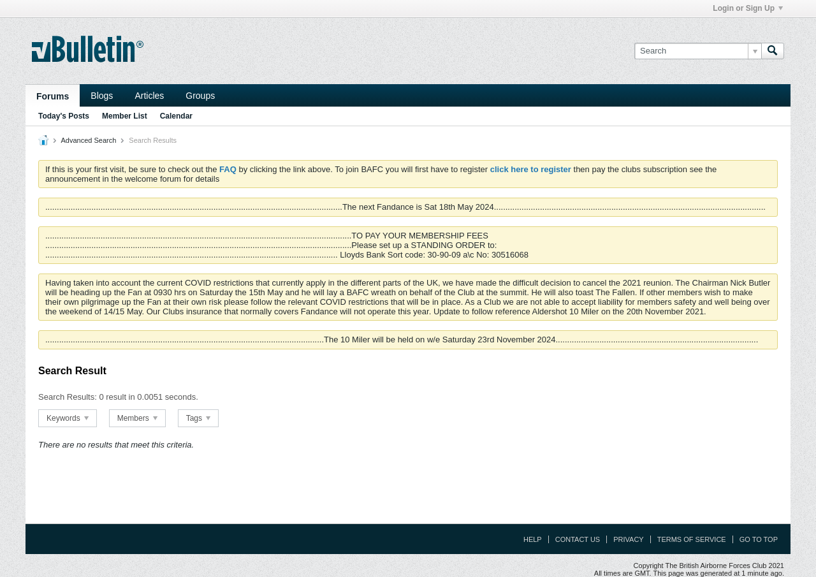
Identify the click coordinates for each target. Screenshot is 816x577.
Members (137, 418)
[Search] (697, 51)
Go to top (759, 539)
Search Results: (67, 397)
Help (532, 539)
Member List (124, 116)
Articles (149, 96)
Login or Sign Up (748, 8)
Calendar (176, 116)
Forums (52, 96)
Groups (200, 96)
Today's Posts (63, 116)
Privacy (628, 539)
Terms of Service (691, 539)
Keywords (68, 418)
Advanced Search (88, 140)
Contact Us (578, 539)
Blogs (102, 96)
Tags (198, 418)
